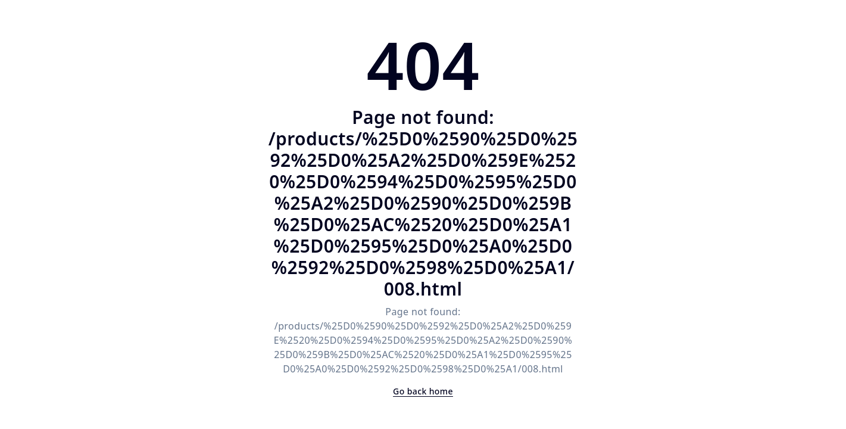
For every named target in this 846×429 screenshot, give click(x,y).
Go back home (423, 391)
